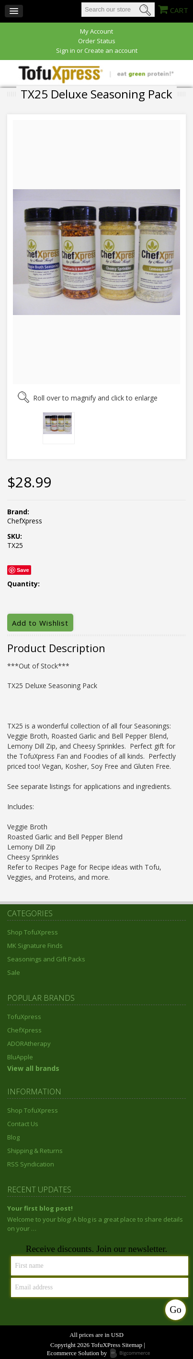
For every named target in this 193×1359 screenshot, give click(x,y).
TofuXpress (24, 1016)
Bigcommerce (133, 1353)
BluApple (20, 1057)
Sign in (65, 50)
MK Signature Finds (35, 945)
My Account (96, 31)
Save (23, 570)
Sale (13, 972)
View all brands (33, 1068)
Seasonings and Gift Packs (46, 959)
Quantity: (23, 584)
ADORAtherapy (29, 1043)
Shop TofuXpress (32, 932)
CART (179, 10)
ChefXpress (24, 1030)
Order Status (96, 41)
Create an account (110, 50)
